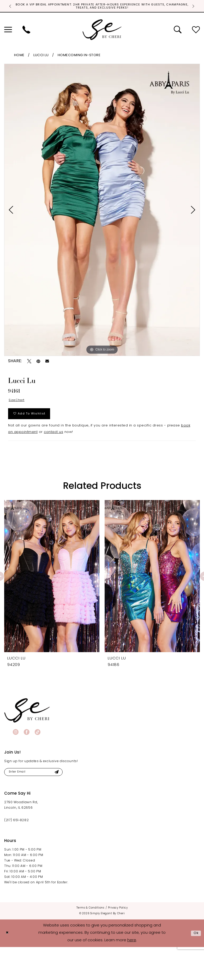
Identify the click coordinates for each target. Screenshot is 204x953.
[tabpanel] (102, 211)
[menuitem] (26, 30)
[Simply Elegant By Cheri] (102, 30)
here (131, 946)
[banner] (27, 715)
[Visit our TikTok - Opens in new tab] (37, 737)
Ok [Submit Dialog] (195, 939)
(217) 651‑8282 (16, 826)
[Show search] (178, 30)
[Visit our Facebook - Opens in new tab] (26, 737)
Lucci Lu (41, 56)
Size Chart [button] (18, 402)
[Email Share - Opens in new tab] (47, 362)
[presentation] (51, 581)
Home (19, 56)
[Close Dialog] (8, 939)
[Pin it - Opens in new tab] (38, 362)
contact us (53, 437)
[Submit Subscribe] (66, 777)
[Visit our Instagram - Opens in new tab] (16, 737)
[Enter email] (38, 777)
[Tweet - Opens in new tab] (29, 362)
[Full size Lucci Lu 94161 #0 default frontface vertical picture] (102, 211)
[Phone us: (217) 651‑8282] (26, 30)
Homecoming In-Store (79, 56)
